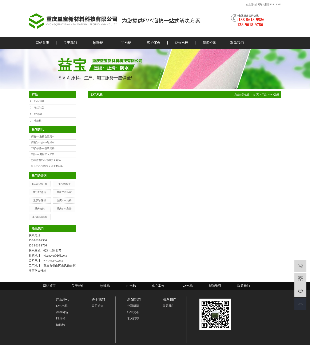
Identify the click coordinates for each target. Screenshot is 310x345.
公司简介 (97, 305)
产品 (264, 94)
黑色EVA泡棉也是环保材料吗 (47, 166)
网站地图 (263, 4)
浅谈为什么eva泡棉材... (43, 142)
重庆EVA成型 (39, 216)
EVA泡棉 (181, 43)
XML (278, 4)
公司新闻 (133, 305)
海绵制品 (39, 107)
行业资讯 (133, 312)
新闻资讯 (209, 43)
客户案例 (153, 43)
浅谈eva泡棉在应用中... (43, 136)
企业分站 (251, 4)
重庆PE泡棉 (39, 192)
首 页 (256, 94)
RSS (272, 4)
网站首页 (42, 43)
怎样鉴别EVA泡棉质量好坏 (46, 160)
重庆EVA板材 (64, 192)
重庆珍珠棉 (39, 200)
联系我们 (237, 43)
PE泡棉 (125, 43)
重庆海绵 (40, 208)
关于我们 (70, 43)
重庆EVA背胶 (64, 208)
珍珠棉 (98, 43)
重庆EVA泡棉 (64, 200)
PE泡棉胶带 (64, 184)
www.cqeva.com (53, 260)
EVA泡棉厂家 (39, 184)
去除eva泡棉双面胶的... (43, 154)
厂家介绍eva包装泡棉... (43, 148)
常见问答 (133, 318)
